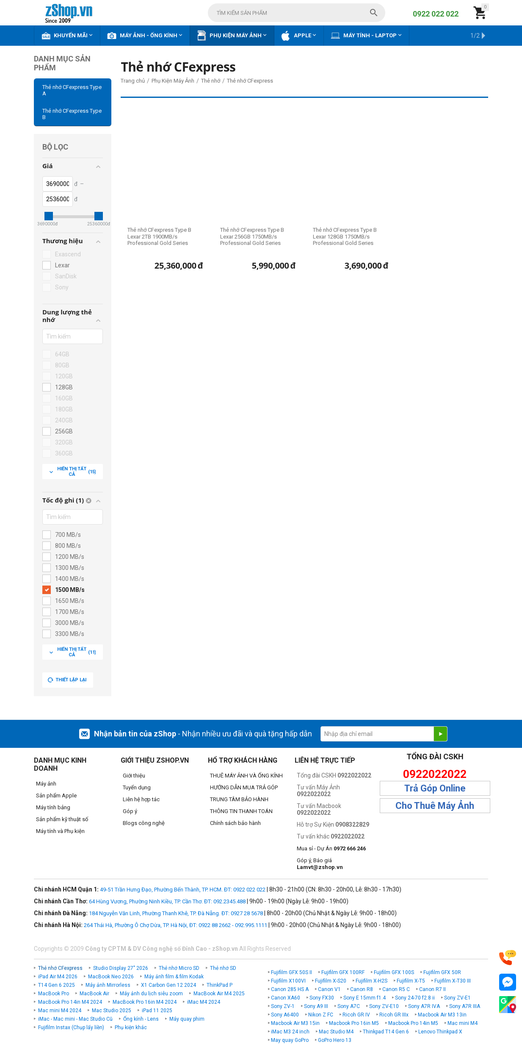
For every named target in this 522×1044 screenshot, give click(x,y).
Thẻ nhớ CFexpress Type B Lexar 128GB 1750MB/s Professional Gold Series (345, 236)
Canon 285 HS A (290, 989)
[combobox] (296, 12)
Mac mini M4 (462, 1023)
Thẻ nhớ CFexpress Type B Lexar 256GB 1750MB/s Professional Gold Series (252, 236)
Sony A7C (348, 1006)
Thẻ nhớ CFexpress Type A (72, 90)
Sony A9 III (316, 1006)
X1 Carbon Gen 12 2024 (168, 985)
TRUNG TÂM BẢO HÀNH (239, 799)
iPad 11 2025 (157, 1010)
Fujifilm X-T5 (411, 981)
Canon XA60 (285, 998)
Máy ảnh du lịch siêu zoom (151, 994)
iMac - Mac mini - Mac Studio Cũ (75, 1019)
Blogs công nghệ (144, 823)
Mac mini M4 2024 (59, 1010)
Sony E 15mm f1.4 (364, 998)
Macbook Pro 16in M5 (354, 1023)
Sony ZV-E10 (384, 1006)
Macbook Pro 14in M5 (413, 1023)
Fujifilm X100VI (288, 981)
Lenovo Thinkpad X (440, 1032)
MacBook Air (94, 994)
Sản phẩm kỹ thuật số (62, 819)
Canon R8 (361, 989)
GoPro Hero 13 (334, 1040)
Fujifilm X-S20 (330, 981)
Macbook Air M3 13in (442, 1015)
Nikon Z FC (320, 1015)
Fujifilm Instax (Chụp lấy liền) (71, 1027)
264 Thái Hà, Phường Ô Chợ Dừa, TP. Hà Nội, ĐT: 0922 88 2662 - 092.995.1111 (175, 925)
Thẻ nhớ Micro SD (179, 968)
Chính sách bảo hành (235, 823)
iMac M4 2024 (203, 1002)
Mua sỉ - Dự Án (331, 848)
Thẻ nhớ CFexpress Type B (72, 114)
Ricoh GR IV (356, 1015)
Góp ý (130, 811)
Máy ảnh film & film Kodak (174, 977)
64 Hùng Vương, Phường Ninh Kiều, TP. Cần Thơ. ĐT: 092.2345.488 (167, 901)
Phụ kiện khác (131, 1027)
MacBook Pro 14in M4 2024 (70, 1002)
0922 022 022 (435, 13)
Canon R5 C (396, 989)
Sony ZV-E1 (457, 998)
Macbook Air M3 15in (295, 1023)
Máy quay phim (186, 1019)
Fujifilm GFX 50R (442, 972)
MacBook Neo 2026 (111, 977)
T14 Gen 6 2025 (56, 985)
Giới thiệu (134, 775)
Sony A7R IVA (424, 1006)
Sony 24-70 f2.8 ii (415, 998)
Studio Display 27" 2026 (120, 968)
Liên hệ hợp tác (141, 799)
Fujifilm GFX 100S (394, 972)
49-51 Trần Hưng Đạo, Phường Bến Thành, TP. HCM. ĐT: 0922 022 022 (182, 889)
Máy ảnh (46, 783)
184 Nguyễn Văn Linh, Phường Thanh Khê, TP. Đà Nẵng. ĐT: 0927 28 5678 (176, 913)
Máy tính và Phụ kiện (60, 831)
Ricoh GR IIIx (394, 1015)
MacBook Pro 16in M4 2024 (145, 1002)
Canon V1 (329, 989)
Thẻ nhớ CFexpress (60, 968)
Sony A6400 (285, 1015)
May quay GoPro (290, 1040)
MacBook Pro (53, 994)
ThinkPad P (219, 985)
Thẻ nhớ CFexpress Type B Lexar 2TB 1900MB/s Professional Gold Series (159, 236)
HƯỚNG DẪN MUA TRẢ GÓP (244, 787)
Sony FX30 (321, 998)
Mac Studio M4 (336, 1032)
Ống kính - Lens (141, 1019)
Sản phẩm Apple (56, 795)
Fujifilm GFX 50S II (291, 972)
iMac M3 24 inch (290, 1032)
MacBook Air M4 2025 (219, 994)
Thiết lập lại (67, 680)
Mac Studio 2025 (111, 1010)
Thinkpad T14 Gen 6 (386, 1032)
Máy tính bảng (53, 807)
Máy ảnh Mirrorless (108, 985)
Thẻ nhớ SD (223, 968)
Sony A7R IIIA (464, 1006)
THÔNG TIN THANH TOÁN (241, 811)
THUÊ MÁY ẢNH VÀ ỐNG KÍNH (246, 775)
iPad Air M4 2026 (57, 977)
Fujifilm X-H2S (371, 981)
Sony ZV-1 (283, 1006)
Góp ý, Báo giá (320, 863)
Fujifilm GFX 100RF (343, 972)
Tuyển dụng (137, 787)
